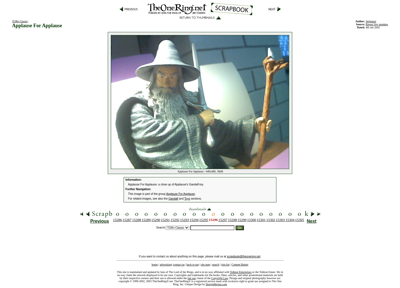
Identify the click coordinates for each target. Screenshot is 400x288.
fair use (192, 278)
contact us (178, 264)
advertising (166, 264)
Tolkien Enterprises (241, 272)
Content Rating (239, 264)
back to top (192, 264)
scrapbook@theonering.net (243, 256)
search (215, 264)
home (155, 264)
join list (225, 264)
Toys (187, 198)
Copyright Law (219, 278)
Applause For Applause (180, 193)
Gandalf (173, 198)
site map (205, 264)
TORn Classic (20, 21)
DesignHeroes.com (216, 284)
